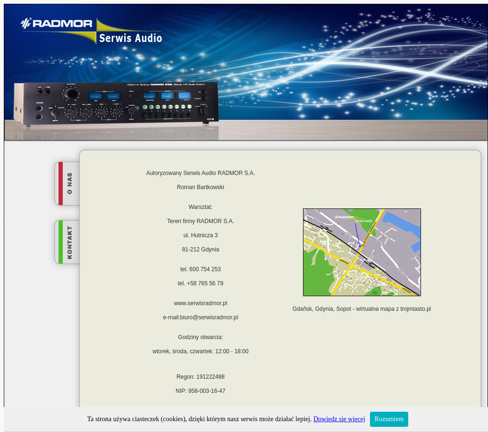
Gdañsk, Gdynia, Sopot (322, 309)
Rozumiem (389, 419)
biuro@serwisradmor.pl (209, 317)
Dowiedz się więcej (339, 419)
